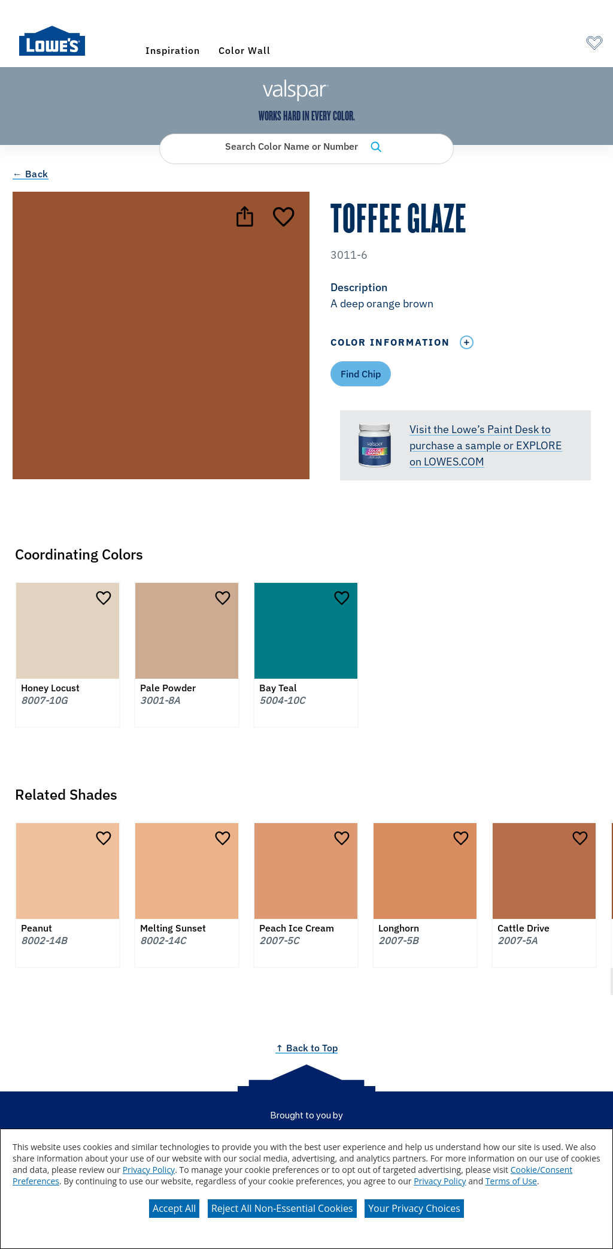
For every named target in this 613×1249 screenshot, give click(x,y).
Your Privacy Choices (414, 1208)
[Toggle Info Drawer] (466, 342)
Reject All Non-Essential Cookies (282, 1208)
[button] (465, 296)
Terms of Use (511, 1181)
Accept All (174, 1208)
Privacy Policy (149, 1169)
